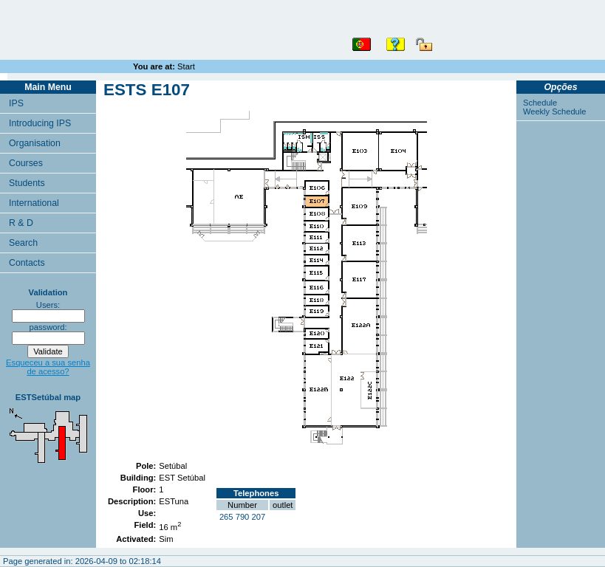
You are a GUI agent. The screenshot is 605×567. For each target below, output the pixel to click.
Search (23, 243)
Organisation (35, 143)
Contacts (27, 263)
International (34, 203)
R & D (21, 223)
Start (186, 66)
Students (27, 183)
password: (48, 327)
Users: (48, 304)
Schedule (540, 102)
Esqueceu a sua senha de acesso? (48, 367)
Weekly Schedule (554, 111)
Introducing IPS (40, 123)
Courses (26, 163)
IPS (16, 103)
